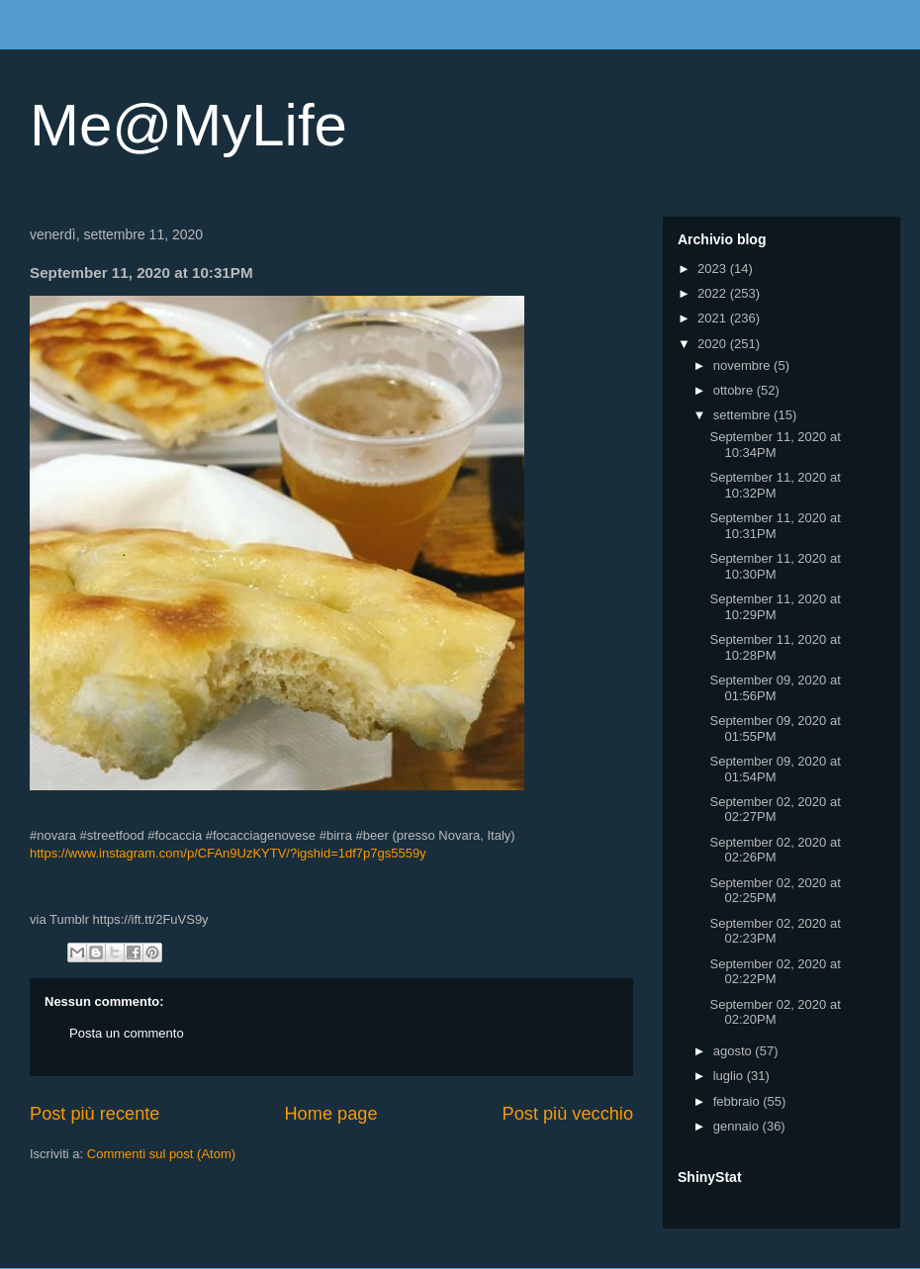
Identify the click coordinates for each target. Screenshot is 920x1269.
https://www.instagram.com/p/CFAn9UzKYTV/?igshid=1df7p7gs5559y (228, 853)
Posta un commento (126, 1033)
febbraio (738, 1101)
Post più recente (94, 1114)
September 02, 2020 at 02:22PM (774, 971)
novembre (743, 365)
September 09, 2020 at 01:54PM (774, 769)
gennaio (738, 1126)
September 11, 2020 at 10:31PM (774, 525)
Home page (330, 1114)
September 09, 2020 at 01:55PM (774, 728)
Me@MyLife (188, 125)
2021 (713, 318)
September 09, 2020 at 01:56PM (774, 688)
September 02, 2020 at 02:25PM (774, 890)
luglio (730, 1075)
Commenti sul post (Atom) (161, 1153)
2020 (713, 343)
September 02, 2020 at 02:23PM (774, 931)
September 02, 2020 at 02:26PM (774, 850)
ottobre (735, 390)
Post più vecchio (568, 1114)
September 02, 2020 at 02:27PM (774, 809)
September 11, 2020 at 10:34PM (774, 444)
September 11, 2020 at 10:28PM (774, 647)
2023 (713, 268)
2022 (713, 293)
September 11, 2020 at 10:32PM (774, 485)
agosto (734, 1050)
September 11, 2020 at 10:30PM (774, 566)
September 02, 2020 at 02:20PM (774, 1012)
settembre (743, 415)
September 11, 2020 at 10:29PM (774, 606)
